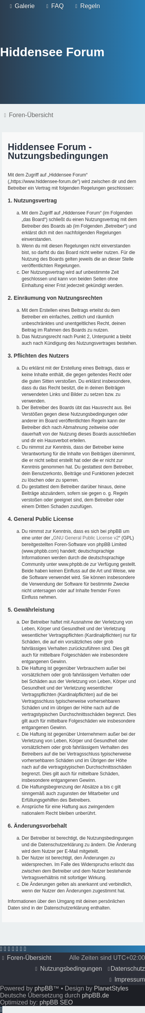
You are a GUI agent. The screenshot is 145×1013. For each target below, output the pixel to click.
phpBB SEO (56, 1002)
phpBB (43, 988)
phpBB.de (95, 995)
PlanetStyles (111, 988)
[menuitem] (21, 6)
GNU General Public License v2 (85, 538)
